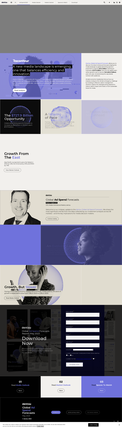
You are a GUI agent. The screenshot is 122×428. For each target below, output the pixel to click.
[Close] (119, 425)
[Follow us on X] (117, 2)
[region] (61, 425)
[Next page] (117, 421)
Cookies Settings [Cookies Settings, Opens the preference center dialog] (93, 424)
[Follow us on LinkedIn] (114, 2)
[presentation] (61, 26)
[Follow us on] (119, 2)
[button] (109, 2)
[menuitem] (23, 2)
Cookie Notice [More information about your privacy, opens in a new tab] (40, 426)
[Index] (11, 2)
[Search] (104, 2)
